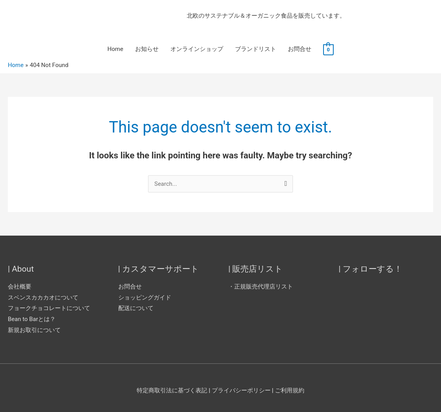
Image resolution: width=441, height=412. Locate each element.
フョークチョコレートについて (49, 308)
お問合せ (299, 49)
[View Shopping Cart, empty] (328, 49)
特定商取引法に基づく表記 (172, 390)
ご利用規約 (289, 390)
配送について (136, 308)
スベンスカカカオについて (43, 297)
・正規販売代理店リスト (260, 286)
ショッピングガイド (144, 297)
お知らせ (147, 49)
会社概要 (19, 286)
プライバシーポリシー (241, 390)
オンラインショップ (196, 49)
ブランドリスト (255, 49)
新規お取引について (34, 330)
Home (115, 49)
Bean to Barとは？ (32, 319)
